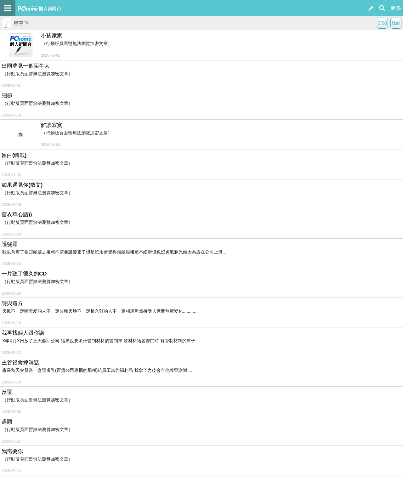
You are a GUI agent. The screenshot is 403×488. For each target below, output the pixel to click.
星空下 (15, 23)
